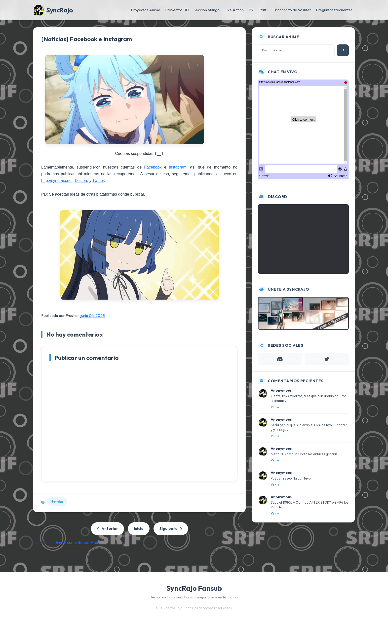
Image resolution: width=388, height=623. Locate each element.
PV (251, 9)
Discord (81, 180)
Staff (263, 9)
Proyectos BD (177, 9)
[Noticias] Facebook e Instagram (86, 39)
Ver (275, 407)
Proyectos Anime (145, 9)
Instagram (178, 167)
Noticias (57, 501)
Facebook (152, 167)
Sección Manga (207, 9)
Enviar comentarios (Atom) (78, 542)
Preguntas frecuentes (334, 9)
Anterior (107, 528)
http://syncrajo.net (57, 180)
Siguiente (170, 528)
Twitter (98, 180)
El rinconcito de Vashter (291, 9)
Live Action (234, 9)
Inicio (139, 528)
